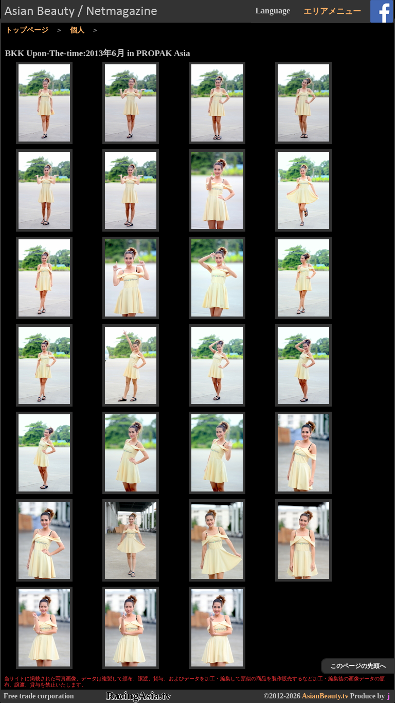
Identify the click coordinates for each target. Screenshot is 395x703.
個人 (77, 30)
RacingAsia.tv (138, 696)
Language (272, 10)
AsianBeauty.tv (325, 696)
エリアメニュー (332, 11)
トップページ (26, 30)
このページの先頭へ (358, 666)
